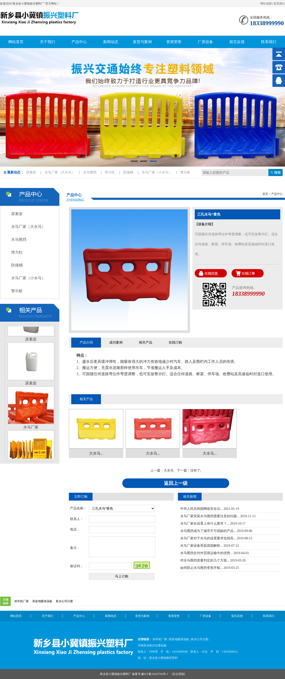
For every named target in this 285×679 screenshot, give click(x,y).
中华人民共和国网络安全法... (201, 509)
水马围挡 (89, 172)
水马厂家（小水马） (157, 172)
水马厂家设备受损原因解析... (201, 545)
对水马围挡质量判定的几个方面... (204, 560)
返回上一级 (176, 483)
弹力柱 (110, 172)
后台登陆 (178, 674)
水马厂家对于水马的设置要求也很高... (208, 538)
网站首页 (16, 616)
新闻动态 (110, 616)
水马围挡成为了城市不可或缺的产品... (208, 531)
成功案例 (116, 342)
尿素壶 (31, 172)
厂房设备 (205, 616)
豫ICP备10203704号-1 (155, 674)
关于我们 (47, 616)
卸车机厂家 (21, 601)
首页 (265, 194)
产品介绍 (86, 342)
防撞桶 (128, 172)
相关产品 (145, 342)
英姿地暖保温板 (42, 601)
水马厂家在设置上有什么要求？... (204, 523)
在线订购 (175, 342)
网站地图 (266, 3)
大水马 (169, 470)
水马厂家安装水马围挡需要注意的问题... (209, 516)
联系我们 (279, 3)
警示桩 (185, 172)
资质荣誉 (174, 616)
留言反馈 (237, 616)
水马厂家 (30, 428)
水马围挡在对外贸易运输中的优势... (206, 553)
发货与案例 (142, 616)
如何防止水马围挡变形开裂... (201, 568)
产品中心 (79, 616)
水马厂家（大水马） (60, 172)
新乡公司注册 (64, 601)
